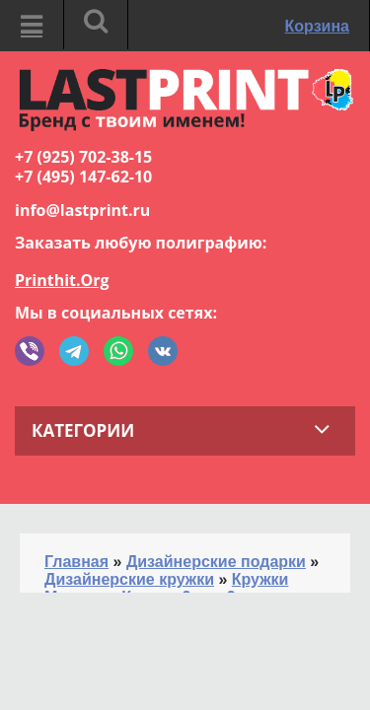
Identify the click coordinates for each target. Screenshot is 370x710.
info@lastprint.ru (82, 210)
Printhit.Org (62, 280)
